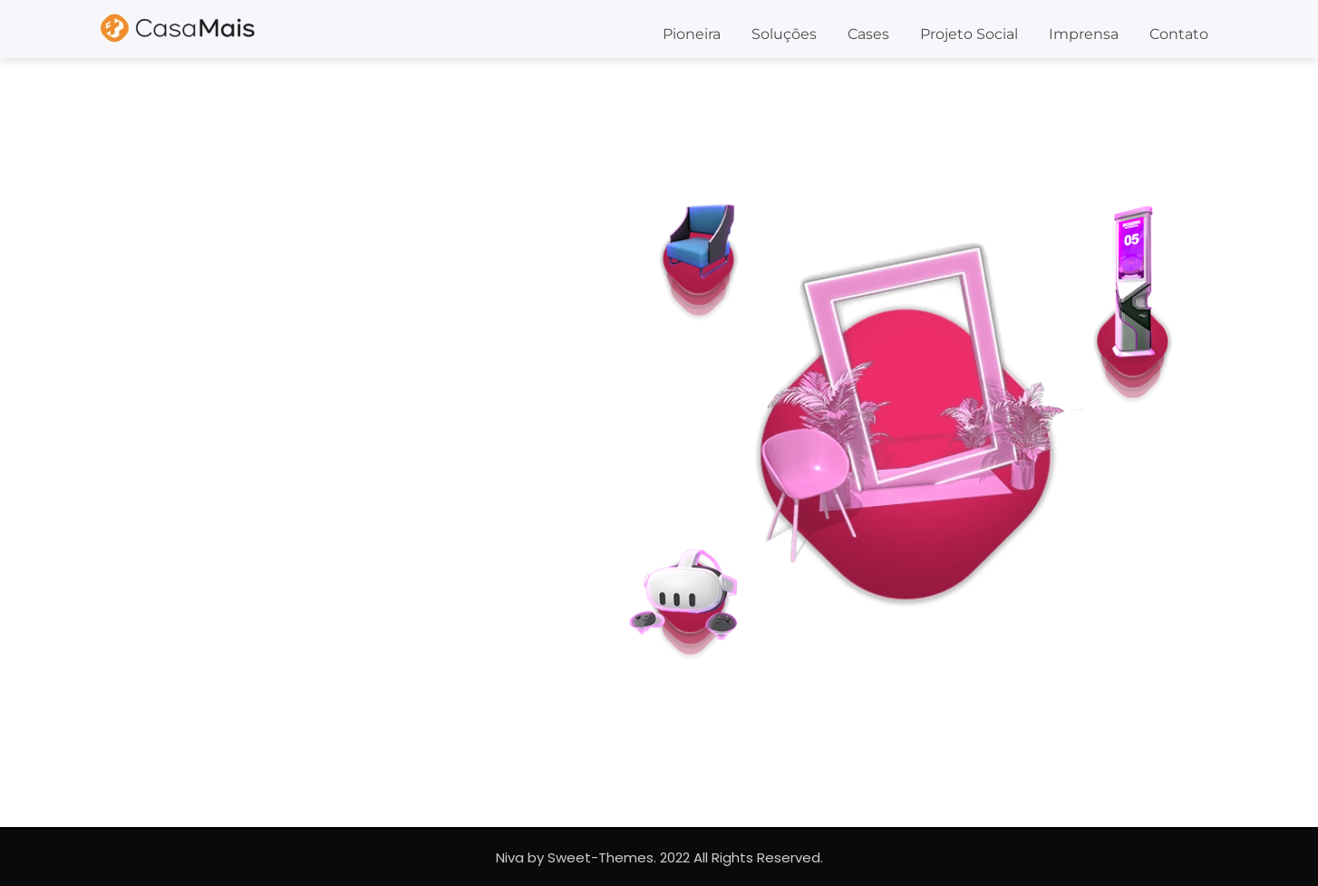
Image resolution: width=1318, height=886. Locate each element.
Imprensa (1084, 33)
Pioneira (692, 33)
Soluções (784, 33)
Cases (868, 33)
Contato (1178, 33)
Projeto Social (969, 33)
